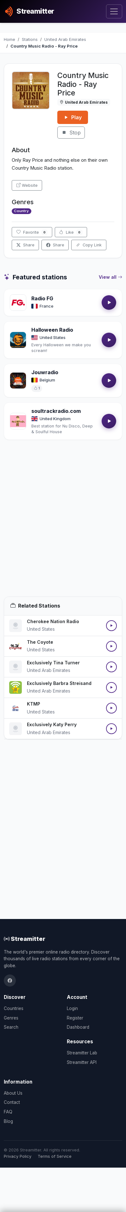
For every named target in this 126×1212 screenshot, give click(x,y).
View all (110, 277)
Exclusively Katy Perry (52, 724)
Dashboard (78, 1027)
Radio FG (42, 298)
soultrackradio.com (56, 411)
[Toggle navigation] (114, 11)
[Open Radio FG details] (18, 302)
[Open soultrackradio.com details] (18, 421)
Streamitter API (82, 1062)
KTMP (33, 704)
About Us (13, 1093)
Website (27, 185)
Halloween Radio (52, 330)
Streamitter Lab (82, 1052)
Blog (8, 1121)
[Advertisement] (63, 526)
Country (21, 211)
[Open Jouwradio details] (18, 380)
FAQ (8, 1111)
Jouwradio (44, 372)
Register (75, 1017)
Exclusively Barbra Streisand (59, 683)
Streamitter (24, 938)
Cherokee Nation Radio (53, 621)
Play (73, 117)
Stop (71, 132)
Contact (12, 1102)
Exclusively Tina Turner (53, 662)
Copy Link (89, 245)
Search (11, 1027)
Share (25, 245)
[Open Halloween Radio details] (18, 340)
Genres (11, 1017)
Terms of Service (55, 1156)
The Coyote (40, 642)
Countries (13, 1008)
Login (72, 1008)
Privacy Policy (17, 1156)
